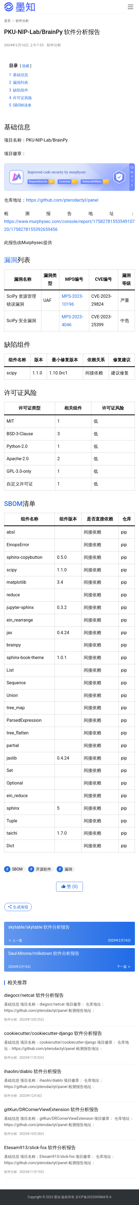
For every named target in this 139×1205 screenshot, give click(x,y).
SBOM (13, 504)
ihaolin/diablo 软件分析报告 (33, 1071)
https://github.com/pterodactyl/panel (62, 200)
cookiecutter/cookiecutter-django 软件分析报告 (53, 1033)
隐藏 (25, 66)
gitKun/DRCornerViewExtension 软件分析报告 (51, 1109)
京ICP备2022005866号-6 (93, 1197)
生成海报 (18, 907)
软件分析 (54, 45)
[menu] (130, 7)
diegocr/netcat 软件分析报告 (34, 995)
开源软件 (43, 869)
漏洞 (10, 260)
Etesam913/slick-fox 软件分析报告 (40, 1147)
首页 (7, 21)
